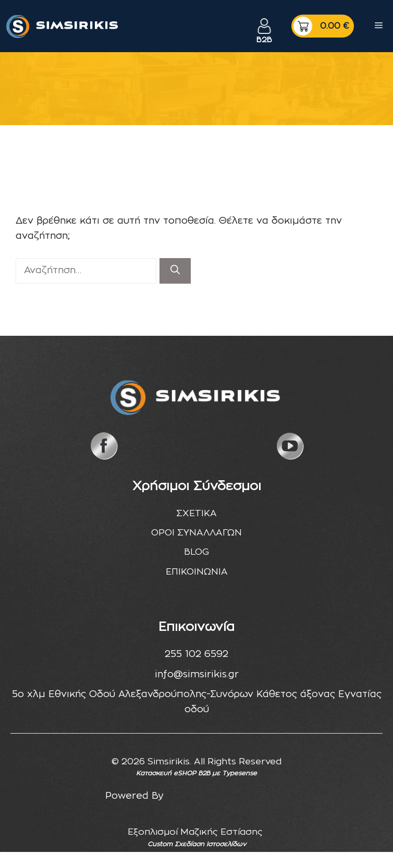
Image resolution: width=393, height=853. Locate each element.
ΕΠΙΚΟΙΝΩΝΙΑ (197, 571)
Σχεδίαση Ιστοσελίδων (210, 844)
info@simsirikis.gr (197, 674)
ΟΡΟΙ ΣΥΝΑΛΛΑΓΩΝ (196, 532)
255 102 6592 (196, 654)
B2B (264, 40)
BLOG (196, 551)
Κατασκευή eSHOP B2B (173, 773)
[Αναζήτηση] (175, 271)
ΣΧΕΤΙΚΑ (196, 513)
